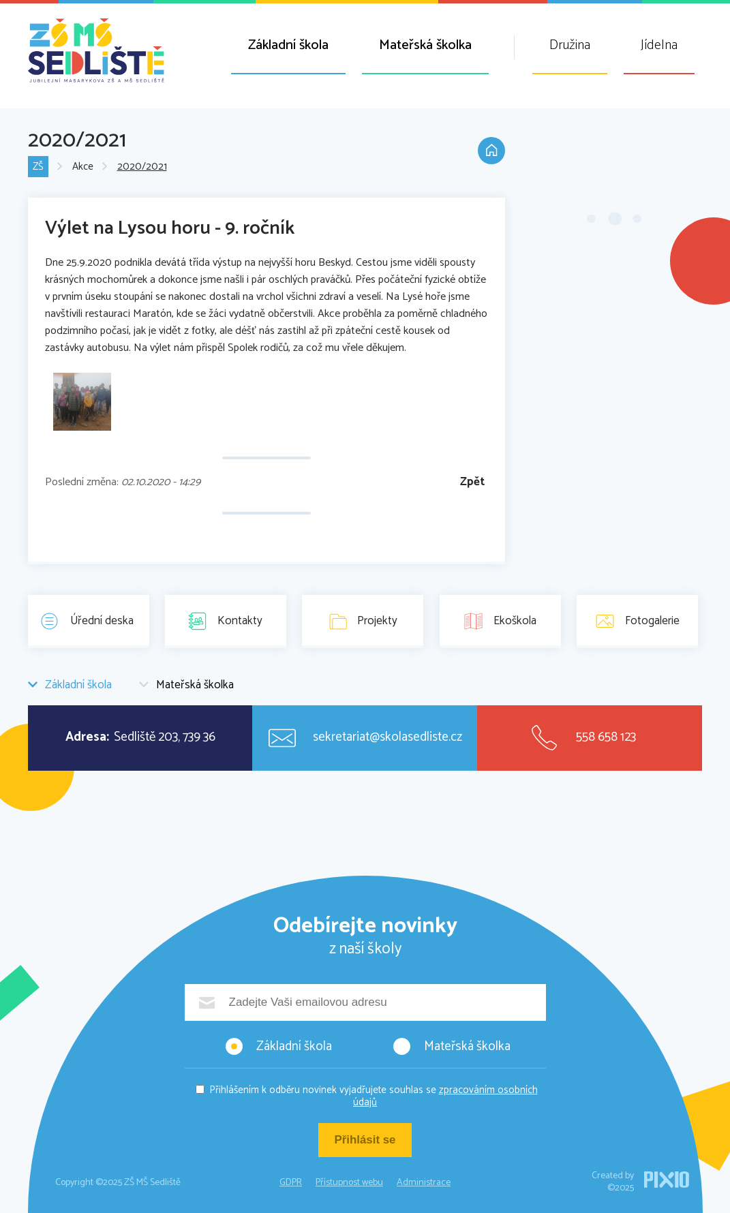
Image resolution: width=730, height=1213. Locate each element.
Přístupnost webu (349, 1183)
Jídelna (659, 45)
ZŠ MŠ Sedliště (96, 50)
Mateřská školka (425, 45)
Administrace (424, 1183)
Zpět (472, 482)
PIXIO (666, 1179)
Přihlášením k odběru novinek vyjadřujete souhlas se (373, 1096)
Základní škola (288, 45)
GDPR (290, 1183)
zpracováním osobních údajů (445, 1096)
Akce (82, 167)
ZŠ (38, 167)
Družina (569, 45)
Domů (491, 151)
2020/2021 (142, 167)
